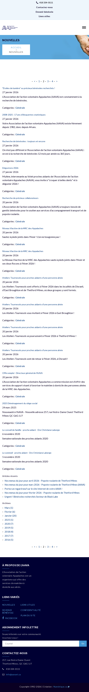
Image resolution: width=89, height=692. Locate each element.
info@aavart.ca (13, 674)
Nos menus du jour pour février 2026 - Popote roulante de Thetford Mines (42, 492)
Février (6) (10, 511)
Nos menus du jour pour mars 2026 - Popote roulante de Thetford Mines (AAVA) (45, 484)
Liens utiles (44, 16)
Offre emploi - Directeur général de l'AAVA (22, 373)
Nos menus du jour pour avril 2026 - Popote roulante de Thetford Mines (41, 480)
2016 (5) (9, 539)
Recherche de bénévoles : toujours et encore (23, 141)
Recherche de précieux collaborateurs (20, 198)
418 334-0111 (46, 2)
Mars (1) (9, 507)
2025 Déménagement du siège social (19, 403)
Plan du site (28, 615)
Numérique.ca (60, 686)
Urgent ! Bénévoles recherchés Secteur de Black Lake (31, 496)
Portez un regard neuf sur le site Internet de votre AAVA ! (33, 488)
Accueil (16, 47)
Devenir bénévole (44, 11)
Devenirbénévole (8, 611)
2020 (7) (9, 523)
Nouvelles (16, 52)
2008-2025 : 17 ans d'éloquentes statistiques (24, 114)
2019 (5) (9, 527)
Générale (20, 107)
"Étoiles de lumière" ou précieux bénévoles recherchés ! (28, 88)
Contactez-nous (44, 7)
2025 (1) (9, 519)
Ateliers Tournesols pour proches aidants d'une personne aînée (32, 277)
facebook (10, 618)
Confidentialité (31, 610)
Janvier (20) (10, 515)
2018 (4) (9, 531)
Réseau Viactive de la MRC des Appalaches (22, 228)
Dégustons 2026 (10, 168)
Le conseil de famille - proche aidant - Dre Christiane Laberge (31, 430)
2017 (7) (9, 535)
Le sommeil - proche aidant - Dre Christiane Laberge (26, 452)
